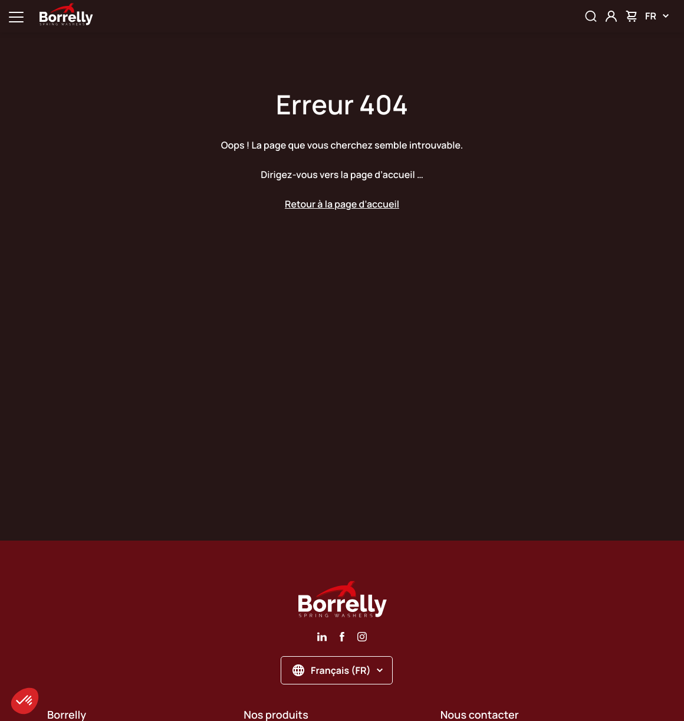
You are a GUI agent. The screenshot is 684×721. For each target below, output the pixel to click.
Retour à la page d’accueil (342, 203)
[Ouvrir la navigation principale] (16, 16)
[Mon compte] (611, 16)
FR (657, 15)
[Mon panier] (631, 16)
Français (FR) (337, 670)
